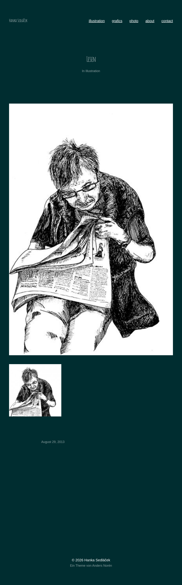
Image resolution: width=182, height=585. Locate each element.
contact (167, 21)
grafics (117, 21)
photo (133, 21)
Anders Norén (102, 565)
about (149, 21)
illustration (97, 21)
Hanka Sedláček (18, 20)
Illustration (92, 71)
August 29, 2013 (53, 442)
